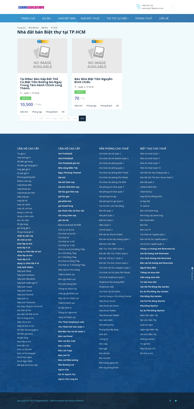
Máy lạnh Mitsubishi (26, 279)
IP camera (144, 206)
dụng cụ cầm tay (24, 212)
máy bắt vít (22, 200)
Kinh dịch (103, 334)
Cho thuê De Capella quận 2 (152, 234)
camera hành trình (148, 187)
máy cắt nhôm (23, 204)
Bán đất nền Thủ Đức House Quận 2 (156, 177)
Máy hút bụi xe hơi (25, 326)
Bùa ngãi (103, 348)
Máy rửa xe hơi (24, 322)
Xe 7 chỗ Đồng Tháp (67, 257)
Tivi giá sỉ (21, 153)
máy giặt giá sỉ (23, 169)
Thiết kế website (57, 400)
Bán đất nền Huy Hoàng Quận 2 (154, 172)
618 (41, 118)
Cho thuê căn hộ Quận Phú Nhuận (114, 272)
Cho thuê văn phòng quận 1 (111, 163)
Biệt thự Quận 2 (106, 220)
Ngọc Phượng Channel (69, 172)
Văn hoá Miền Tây (148, 334)
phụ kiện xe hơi (24, 310)
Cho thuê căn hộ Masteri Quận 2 (113, 158)
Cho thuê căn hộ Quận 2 (110, 153)
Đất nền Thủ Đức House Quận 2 (113, 263)
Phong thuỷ (143, 18)
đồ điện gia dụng (24, 161)
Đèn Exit (144, 225)
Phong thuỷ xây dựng (108, 329)
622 (68, 118)
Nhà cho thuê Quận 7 (150, 163)
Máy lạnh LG (23, 298)
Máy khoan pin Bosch (109, 305)
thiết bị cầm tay (24, 181)
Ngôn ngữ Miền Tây (149, 329)
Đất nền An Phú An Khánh (110, 234)
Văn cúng (103, 343)
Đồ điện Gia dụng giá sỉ (27, 329)
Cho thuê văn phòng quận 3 (111, 168)
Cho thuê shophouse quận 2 (112, 277)
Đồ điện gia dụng (25, 333)
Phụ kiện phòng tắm (67, 284)
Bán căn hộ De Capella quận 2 (153, 239)
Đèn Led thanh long (149, 210)
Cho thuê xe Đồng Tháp (69, 261)
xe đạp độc (145, 201)
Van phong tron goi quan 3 (111, 201)
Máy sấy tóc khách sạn (68, 298)
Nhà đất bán (67, 18)
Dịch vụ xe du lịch (66, 229)
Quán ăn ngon (146, 324)
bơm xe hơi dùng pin (26, 353)
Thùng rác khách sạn (67, 288)
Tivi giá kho (145, 343)
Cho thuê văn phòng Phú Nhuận (113, 177)
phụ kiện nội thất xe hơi (27, 314)
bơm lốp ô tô (23, 345)
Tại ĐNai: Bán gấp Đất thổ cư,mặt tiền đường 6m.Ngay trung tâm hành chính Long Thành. (41, 83)
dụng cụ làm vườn (25, 216)
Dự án (47, 18)
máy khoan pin (24, 189)
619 (48, 118)
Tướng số (103, 339)
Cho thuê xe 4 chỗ (66, 241)
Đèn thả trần (104, 358)
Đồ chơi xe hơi (146, 353)
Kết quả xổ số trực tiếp (27, 365)
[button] (173, 7)
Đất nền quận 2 (106, 210)
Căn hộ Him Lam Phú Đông (111, 206)
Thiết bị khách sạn (66, 274)
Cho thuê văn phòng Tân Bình (112, 182)
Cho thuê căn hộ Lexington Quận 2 (115, 267)
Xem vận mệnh (106, 320)
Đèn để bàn (104, 353)
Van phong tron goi (107, 196)
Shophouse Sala (106, 286)
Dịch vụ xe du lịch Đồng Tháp (71, 249)
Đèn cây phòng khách (109, 367)
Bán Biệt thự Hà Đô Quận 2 (71, 331)
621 (61, 118)
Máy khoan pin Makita (109, 315)
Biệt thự (45, 27)
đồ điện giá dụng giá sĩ (27, 165)
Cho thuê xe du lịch (67, 233)
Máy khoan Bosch (107, 301)
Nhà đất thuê (90, 18)
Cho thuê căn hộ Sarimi (109, 291)
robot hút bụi (146, 191)
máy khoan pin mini (26, 192)
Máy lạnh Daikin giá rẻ (27, 282)
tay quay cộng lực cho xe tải (29, 306)
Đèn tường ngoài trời (108, 362)
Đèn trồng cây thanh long (151, 215)
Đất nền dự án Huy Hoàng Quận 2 (114, 239)
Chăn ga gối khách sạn (68, 293)
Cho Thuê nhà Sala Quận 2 (71, 326)
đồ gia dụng (22, 224)
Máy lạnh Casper (24, 286)
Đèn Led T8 (145, 229)
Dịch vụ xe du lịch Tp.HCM (69, 225)
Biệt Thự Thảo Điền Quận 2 (111, 248)
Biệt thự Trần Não (107, 244)
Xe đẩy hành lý (64, 307)
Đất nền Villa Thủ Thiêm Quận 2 (113, 253)
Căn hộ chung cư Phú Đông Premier (115, 296)
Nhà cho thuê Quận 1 (150, 153)
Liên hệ (164, 18)
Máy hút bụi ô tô (147, 348)
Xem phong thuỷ (106, 324)
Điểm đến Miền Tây (149, 315)
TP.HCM (54, 27)
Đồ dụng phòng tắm (26, 177)
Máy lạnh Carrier (24, 290)
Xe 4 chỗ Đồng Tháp (67, 253)
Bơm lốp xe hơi (24, 341)
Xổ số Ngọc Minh (24, 361)
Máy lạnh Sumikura (25, 275)
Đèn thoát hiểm (147, 220)
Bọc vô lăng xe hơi (25, 318)
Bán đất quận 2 (147, 182)
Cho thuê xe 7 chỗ (66, 245)
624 (82, 118)
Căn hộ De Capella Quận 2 (152, 244)
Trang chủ (28, 18)
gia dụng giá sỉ (23, 228)
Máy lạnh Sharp (24, 271)
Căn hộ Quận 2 (106, 229)
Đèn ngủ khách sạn (67, 279)
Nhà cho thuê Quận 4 (150, 158)
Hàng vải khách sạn (67, 317)
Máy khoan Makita (107, 310)
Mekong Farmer (147, 339)
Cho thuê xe (63, 237)
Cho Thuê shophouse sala (71, 322)
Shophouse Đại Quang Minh (111, 282)
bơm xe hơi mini (24, 349)
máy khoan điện (24, 185)
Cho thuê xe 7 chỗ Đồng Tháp (71, 265)
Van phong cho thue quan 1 (111, 191)
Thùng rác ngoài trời (67, 312)
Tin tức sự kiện (118, 18)
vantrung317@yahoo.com (152, 8)
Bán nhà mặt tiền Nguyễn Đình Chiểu (93, 80)
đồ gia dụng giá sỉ (25, 232)
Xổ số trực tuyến (24, 357)
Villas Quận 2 (105, 225)
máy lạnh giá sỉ (24, 157)
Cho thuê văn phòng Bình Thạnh (113, 172)
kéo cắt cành (23, 220)
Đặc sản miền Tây (148, 320)
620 (55, 118)
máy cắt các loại (24, 208)
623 (75, 118)
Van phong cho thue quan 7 (111, 187)
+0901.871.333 (147, 5)
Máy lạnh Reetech (25, 294)
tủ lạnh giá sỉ (23, 173)
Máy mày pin (23, 196)
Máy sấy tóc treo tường (69, 269)
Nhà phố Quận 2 (106, 215)
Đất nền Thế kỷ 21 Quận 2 (111, 258)
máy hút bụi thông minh (151, 196)
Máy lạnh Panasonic (26, 302)
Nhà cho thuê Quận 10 (150, 168)
